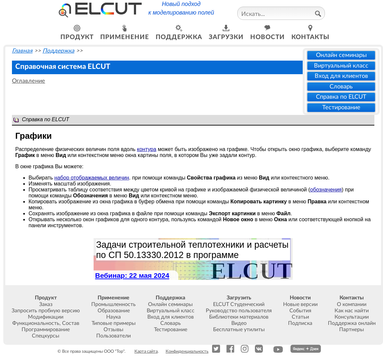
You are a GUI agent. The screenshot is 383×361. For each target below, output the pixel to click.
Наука (113, 317)
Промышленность (113, 304)
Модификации (45, 317)
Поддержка (58, 51)
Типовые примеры (114, 323)
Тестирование (341, 107)
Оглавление (28, 81)
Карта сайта (146, 351)
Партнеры (351, 329)
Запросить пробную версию (46, 310)
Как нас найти (352, 310)
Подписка (300, 323)
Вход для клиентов (341, 76)
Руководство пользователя (239, 310)
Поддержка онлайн (352, 323)
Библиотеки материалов (238, 317)
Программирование (46, 329)
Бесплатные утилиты (239, 329)
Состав (70, 323)
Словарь (341, 86)
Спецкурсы (45, 335)
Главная (22, 51)
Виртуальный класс (341, 66)
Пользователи (113, 335)
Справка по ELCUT (341, 97)
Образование (114, 310)
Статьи (300, 317)
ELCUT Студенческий (239, 304)
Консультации (352, 317)
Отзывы (113, 329)
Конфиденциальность (187, 351)
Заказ (45, 304)
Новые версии (300, 304)
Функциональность (35, 323)
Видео (239, 323)
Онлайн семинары (341, 55)
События (300, 310)
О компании (351, 304)
